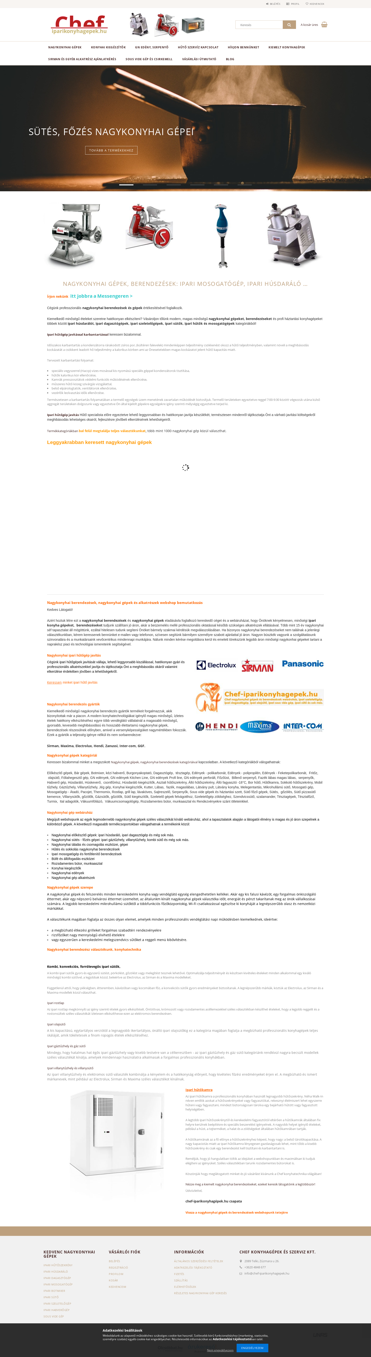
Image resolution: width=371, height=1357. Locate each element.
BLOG (230, 59)
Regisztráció (118, 1267)
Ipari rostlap (55, 1003)
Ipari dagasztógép (57, 1278)
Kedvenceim (117, 1286)
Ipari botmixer (54, 1291)
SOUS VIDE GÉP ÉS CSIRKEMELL (149, 59)
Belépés (273, 3)
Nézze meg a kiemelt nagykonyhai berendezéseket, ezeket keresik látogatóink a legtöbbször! (250, 1184)
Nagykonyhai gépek (65, 47)
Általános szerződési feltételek (198, 1261)
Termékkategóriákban (63, 431)
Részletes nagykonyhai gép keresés (200, 1293)
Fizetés (179, 1274)
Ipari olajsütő (56, 1024)
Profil (294, 3)
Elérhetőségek (185, 1286)
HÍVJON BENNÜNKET (243, 47)
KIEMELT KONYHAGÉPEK (287, 47)
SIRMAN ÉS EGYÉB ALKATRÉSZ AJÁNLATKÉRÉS (82, 59)
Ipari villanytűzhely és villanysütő (70, 1068)
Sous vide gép (54, 1316)
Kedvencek (316, 3)
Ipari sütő (51, 1297)
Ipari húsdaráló (56, 1271)
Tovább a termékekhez (111, 153)
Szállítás (181, 1280)
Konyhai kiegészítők (108, 47)
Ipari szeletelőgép (57, 1303)
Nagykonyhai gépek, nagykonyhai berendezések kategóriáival (154, 762)
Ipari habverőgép (57, 1310)
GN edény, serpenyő (151, 47)
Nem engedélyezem (220, 1350)
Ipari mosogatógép (58, 1284)
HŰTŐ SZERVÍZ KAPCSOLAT (198, 47)
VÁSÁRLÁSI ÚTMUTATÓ (199, 59)
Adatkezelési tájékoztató (193, 1267)
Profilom (116, 1274)
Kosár (113, 1280)
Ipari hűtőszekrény (58, 1265)
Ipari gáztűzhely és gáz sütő (66, 1046)
